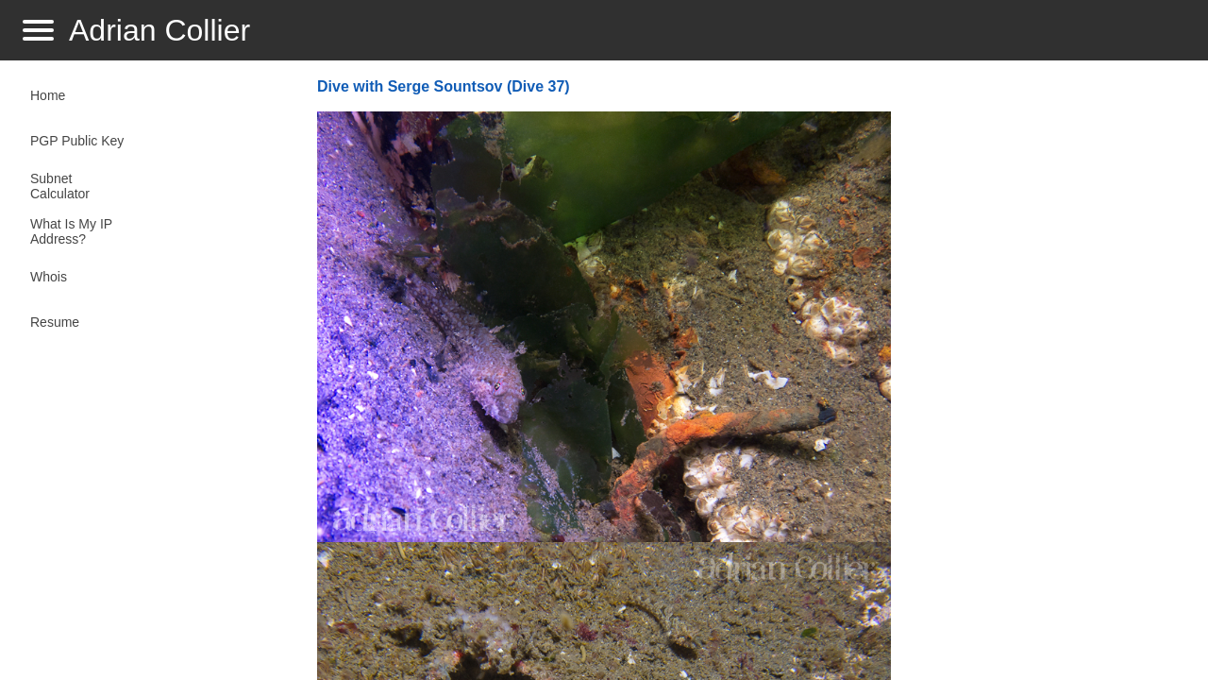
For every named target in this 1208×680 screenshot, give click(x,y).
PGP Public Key (77, 140)
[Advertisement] (1041, 374)
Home (47, 95)
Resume (54, 322)
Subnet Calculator (60, 186)
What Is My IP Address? (71, 231)
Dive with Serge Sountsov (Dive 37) (443, 86)
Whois (48, 276)
